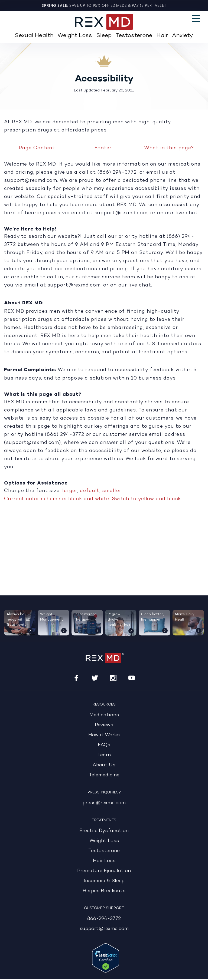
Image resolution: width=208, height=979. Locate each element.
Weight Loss (74, 35)
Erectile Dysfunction (104, 831)
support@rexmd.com (104, 928)
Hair (162, 35)
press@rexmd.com (104, 803)
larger (69, 490)
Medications (104, 715)
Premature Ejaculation (104, 871)
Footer (103, 148)
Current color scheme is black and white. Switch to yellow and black (92, 499)
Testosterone (134, 35)
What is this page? (169, 148)
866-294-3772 (104, 918)
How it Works (104, 735)
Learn (104, 755)
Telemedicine (104, 775)
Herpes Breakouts (104, 891)
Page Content (37, 148)
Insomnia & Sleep (104, 881)
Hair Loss (104, 861)
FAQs (104, 745)
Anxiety (182, 35)
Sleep (104, 35)
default (89, 490)
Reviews (104, 725)
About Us (104, 765)
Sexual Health (34, 35)
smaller (111, 490)
